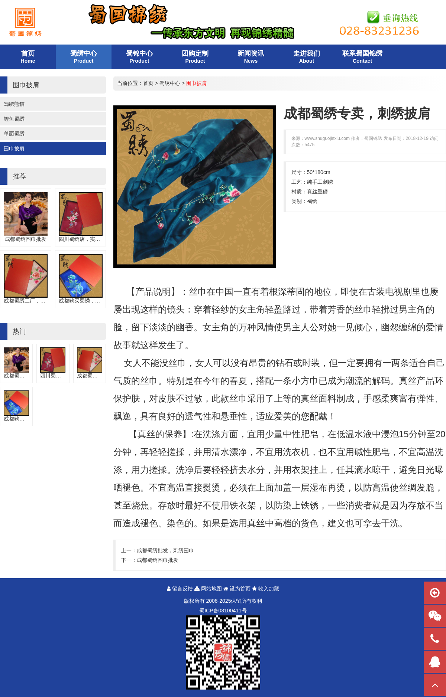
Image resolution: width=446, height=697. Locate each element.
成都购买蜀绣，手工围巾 (87, 301)
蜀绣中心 (169, 83)
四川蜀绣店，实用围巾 (85, 239)
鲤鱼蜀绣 (14, 119)
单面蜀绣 (14, 134)
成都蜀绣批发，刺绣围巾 (165, 550)
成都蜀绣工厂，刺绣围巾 (32, 301)
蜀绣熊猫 (14, 104)
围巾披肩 (14, 148)
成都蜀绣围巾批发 (25, 239)
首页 (148, 83)
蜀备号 (223, 610)
